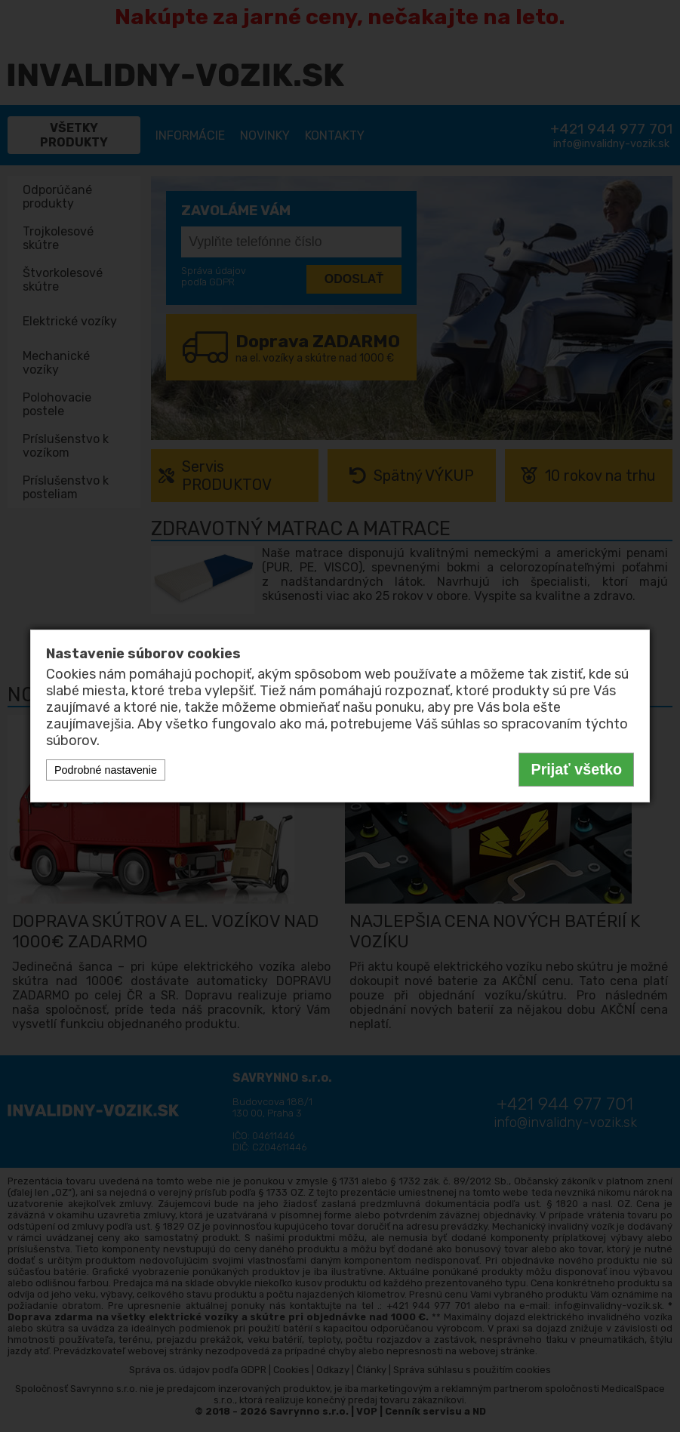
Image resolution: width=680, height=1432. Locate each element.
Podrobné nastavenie (105, 770)
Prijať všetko (576, 769)
